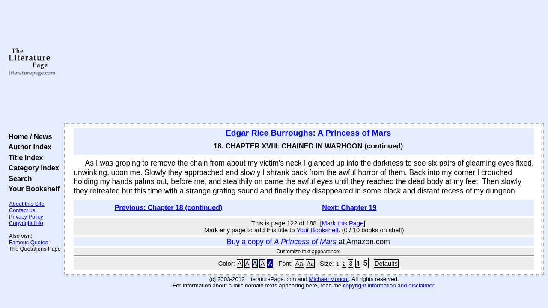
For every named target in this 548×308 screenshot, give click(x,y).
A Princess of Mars (354, 132)
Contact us (22, 210)
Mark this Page (343, 223)
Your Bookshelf (32, 188)
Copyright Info (26, 223)
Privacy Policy (26, 216)
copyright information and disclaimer (388, 285)
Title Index (24, 157)
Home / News (28, 136)
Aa (299, 263)
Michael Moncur (328, 279)
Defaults (386, 263)
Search (18, 178)
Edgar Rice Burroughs (269, 132)
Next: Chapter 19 (349, 207)
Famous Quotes (28, 242)
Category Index (32, 168)
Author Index (28, 147)
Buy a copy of (282, 241)
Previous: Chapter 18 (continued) (169, 207)
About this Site (27, 204)
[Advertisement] (304, 62)
